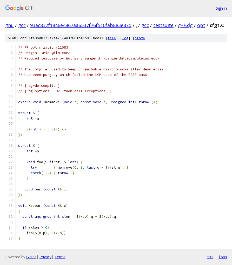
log (125, 38)
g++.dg (185, 25)
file (112, 38)
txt (210, 256)
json (222, 256)
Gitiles (31, 256)
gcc (22, 25)
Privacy (45, 256)
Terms (60, 256)
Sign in (221, 8)
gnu (9, 25)
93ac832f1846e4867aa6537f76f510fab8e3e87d (80, 25)
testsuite (163, 25)
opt (201, 25)
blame (140, 38)
